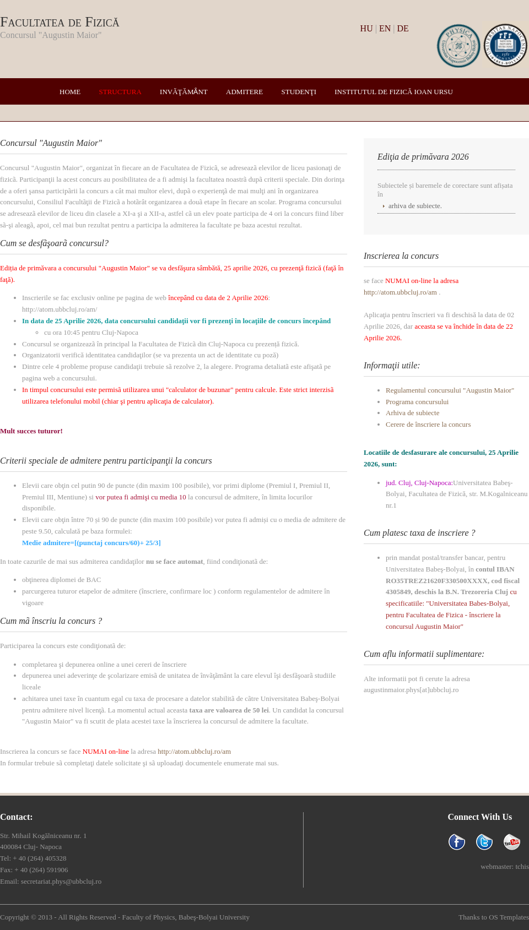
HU (366, 28)
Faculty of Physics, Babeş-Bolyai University (185, 917)
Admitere (244, 92)
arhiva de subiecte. (415, 206)
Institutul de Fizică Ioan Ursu (393, 92)
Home (70, 92)
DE (402, 28)
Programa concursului (417, 402)
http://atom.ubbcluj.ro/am (194, 751)
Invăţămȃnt (184, 92)
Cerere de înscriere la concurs (428, 424)
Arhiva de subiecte (412, 413)
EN (385, 28)
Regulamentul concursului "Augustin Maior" (450, 390)
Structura (120, 92)
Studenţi (298, 92)
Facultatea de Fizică (60, 22)
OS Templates (509, 917)
